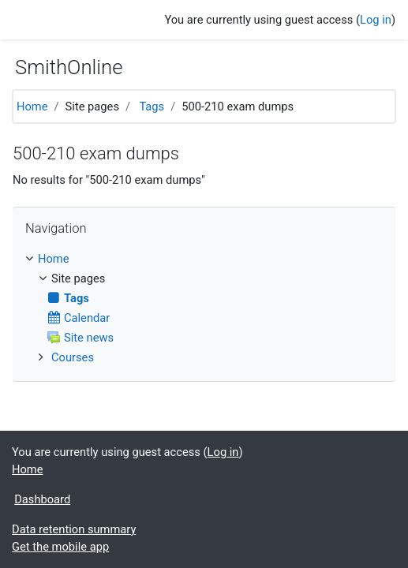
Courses (72, 357)
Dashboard (42, 499)
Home (32, 106)
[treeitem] (204, 258)
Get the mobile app (60, 547)
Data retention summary (74, 529)
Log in (375, 20)
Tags (151, 106)
